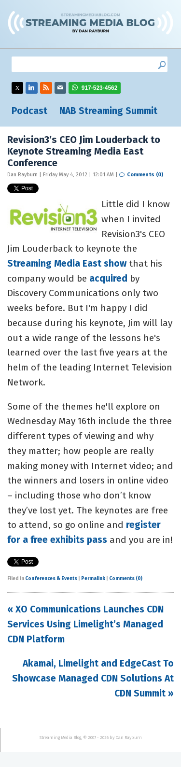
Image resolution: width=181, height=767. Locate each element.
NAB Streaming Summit (108, 110)
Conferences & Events (51, 579)
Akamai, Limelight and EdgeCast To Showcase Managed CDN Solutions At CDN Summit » (93, 678)
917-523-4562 (100, 88)
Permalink (93, 579)
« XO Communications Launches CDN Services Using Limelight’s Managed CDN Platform (85, 624)
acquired (108, 278)
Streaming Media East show (66, 263)
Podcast (29, 110)
